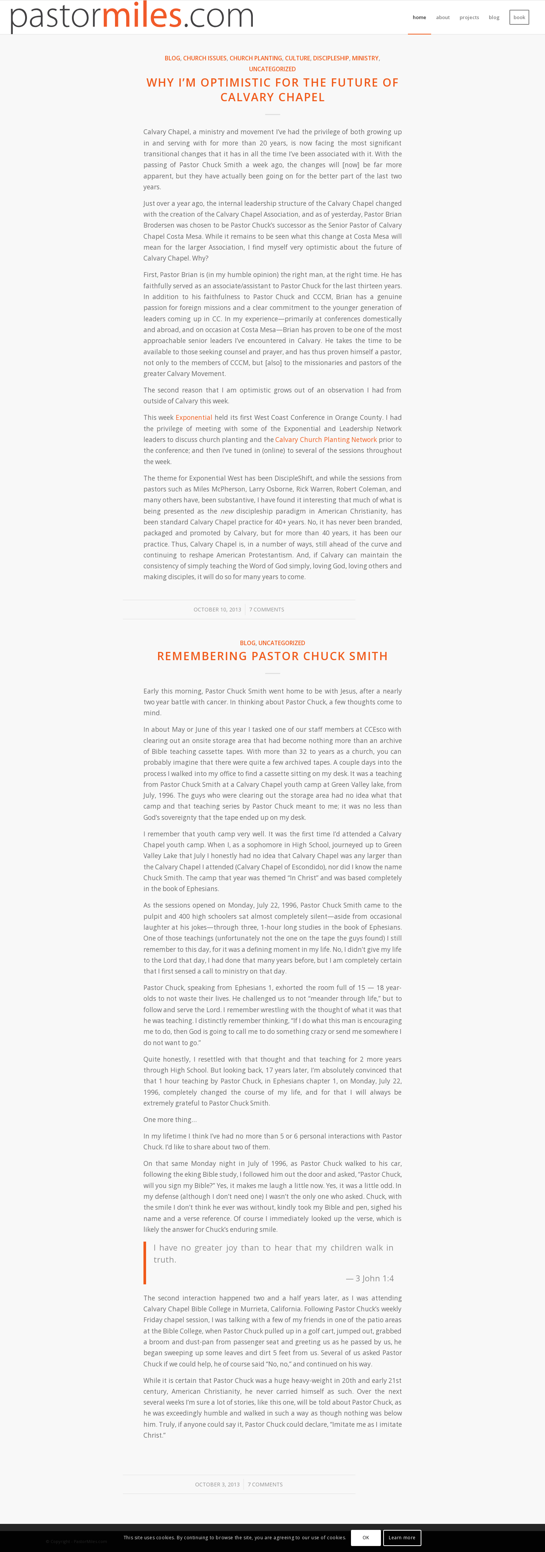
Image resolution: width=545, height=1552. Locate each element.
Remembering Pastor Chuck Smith (272, 656)
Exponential (194, 417)
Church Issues (205, 58)
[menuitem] (419, 17)
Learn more (402, 1537)
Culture (297, 58)
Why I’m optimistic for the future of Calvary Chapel (272, 90)
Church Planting (256, 58)
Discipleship (331, 58)
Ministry (365, 58)
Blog (172, 58)
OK (366, 1537)
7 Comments (266, 609)
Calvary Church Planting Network (326, 439)
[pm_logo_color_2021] (132, 17)
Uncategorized (272, 69)
